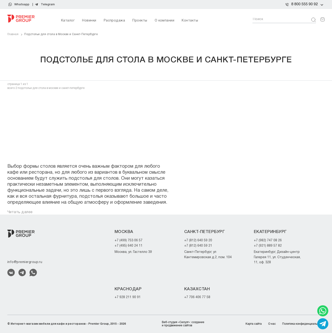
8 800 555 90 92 (304, 4)
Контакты (190, 20)
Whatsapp (21, 4)
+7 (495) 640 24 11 (128, 245)
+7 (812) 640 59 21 (198, 245)
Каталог (68, 20)
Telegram (48, 4)
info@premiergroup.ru (24, 262)
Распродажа (114, 20)
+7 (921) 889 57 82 (268, 245)
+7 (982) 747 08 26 (268, 240)
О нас (272, 324)
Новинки (89, 20)
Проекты (139, 20)
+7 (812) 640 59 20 (198, 240)
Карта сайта (254, 324)
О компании (165, 20)
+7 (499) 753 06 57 (128, 240)
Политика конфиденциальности (303, 324)
